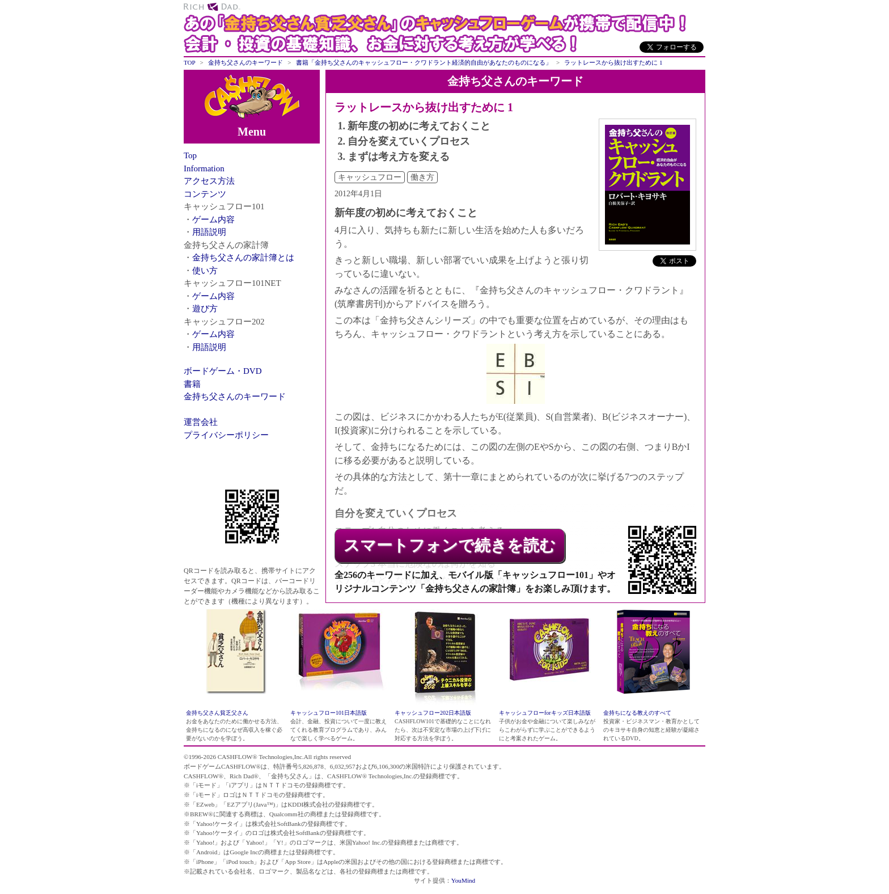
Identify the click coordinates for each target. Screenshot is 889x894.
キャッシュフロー (369, 177)
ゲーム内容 (213, 219)
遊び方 (205, 308)
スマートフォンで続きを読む (450, 545)
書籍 (192, 384)
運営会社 (201, 422)
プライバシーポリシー (226, 435)
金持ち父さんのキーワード (235, 396)
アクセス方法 (209, 180)
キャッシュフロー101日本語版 (328, 713)
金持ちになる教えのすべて (637, 713)
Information (204, 168)
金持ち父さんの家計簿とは (243, 257)
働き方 (422, 177)
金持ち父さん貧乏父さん (217, 713)
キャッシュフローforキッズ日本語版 (545, 713)
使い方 (205, 270)
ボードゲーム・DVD (223, 371)
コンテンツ (205, 194)
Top (190, 155)
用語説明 (209, 232)
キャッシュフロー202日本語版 (433, 713)
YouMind (463, 880)
